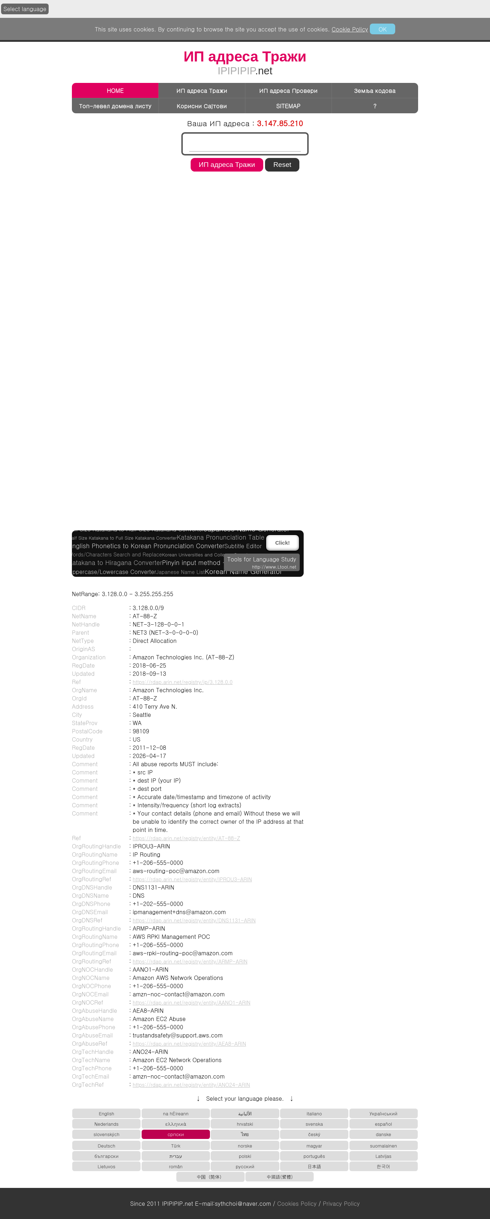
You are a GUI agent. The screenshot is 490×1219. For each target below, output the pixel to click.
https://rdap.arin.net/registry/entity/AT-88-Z (186, 838)
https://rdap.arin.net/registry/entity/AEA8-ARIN (189, 1043)
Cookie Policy (350, 29)
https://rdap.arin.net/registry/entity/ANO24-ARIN (191, 1084)
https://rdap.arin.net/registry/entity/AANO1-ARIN (191, 1002)
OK (382, 29)
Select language (25, 9)
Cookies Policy (297, 1203)
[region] (245, 197)
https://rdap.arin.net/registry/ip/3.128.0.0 (182, 681)
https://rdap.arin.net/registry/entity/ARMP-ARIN (190, 961)
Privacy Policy (341, 1203)
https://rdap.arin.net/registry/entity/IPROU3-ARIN (192, 879)
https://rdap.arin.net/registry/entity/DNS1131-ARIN (194, 920)
